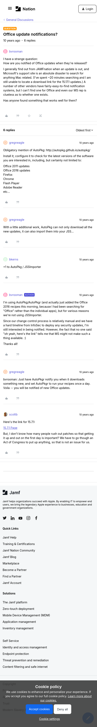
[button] (9, 9)
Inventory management (18, 628)
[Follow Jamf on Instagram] (28, 518)
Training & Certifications (19, 544)
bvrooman (15, 51)
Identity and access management (25, 647)
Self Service (11, 640)
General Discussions (19, 19)
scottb (13, 414)
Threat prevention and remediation (26, 660)
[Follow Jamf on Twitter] (5, 518)
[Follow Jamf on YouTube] (20, 518)
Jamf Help (9, 537)
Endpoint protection (16, 653)
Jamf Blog (9, 557)
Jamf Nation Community (19, 550)
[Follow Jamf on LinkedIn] (13, 518)
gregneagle (16, 142)
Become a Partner (15, 570)
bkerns (13, 259)
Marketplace (11, 563)
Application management (19, 621)
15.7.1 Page (10, 427)
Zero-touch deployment (18, 608)
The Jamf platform (15, 602)
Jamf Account (12, 583)
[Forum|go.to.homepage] (25, 8)
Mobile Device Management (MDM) (26, 615)
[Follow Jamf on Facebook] (36, 518)
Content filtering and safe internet (25, 666)
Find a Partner (12, 576)
